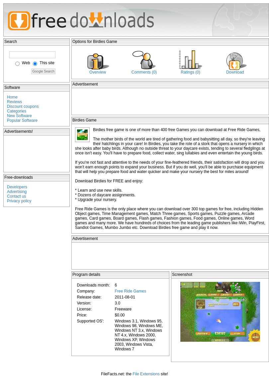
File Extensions (146, 374)
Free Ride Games (130, 291)
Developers (17, 187)
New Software (19, 115)
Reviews (14, 101)
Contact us (16, 196)
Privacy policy (19, 201)
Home (12, 97)
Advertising (17, 191)
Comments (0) (144, 72)
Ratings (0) (190, 72)
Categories (16, 111)
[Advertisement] (37, 154)
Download (235, 72)
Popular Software (22, 120)
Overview (97, 72)
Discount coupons (23, 106)
